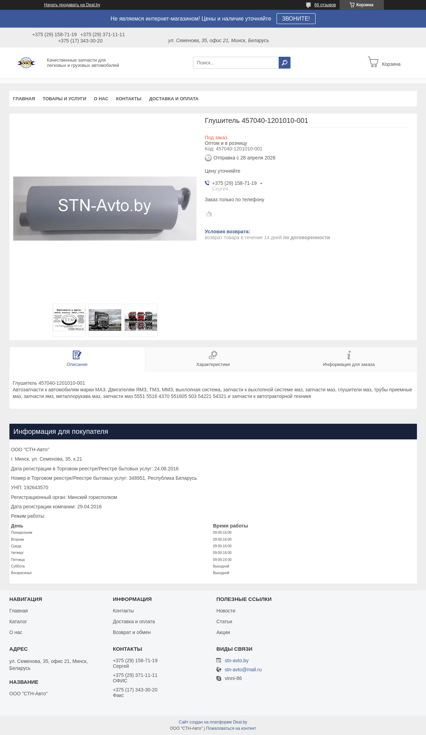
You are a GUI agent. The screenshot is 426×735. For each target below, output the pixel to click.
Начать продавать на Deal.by (72, 4)
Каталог (18, 621)
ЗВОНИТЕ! (296, 19)
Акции (223, 632)
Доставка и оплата (174, 98)
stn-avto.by (236, 660)
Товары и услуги (64, 98)
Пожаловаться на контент (231, 728)
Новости (225, 610)
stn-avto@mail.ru (243, 669)
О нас (101, 98)
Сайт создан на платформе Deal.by (213, 722)
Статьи (224, 621)
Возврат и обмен (132, 632)
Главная (24, 98)
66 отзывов (325, 4)
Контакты (128, 98)
